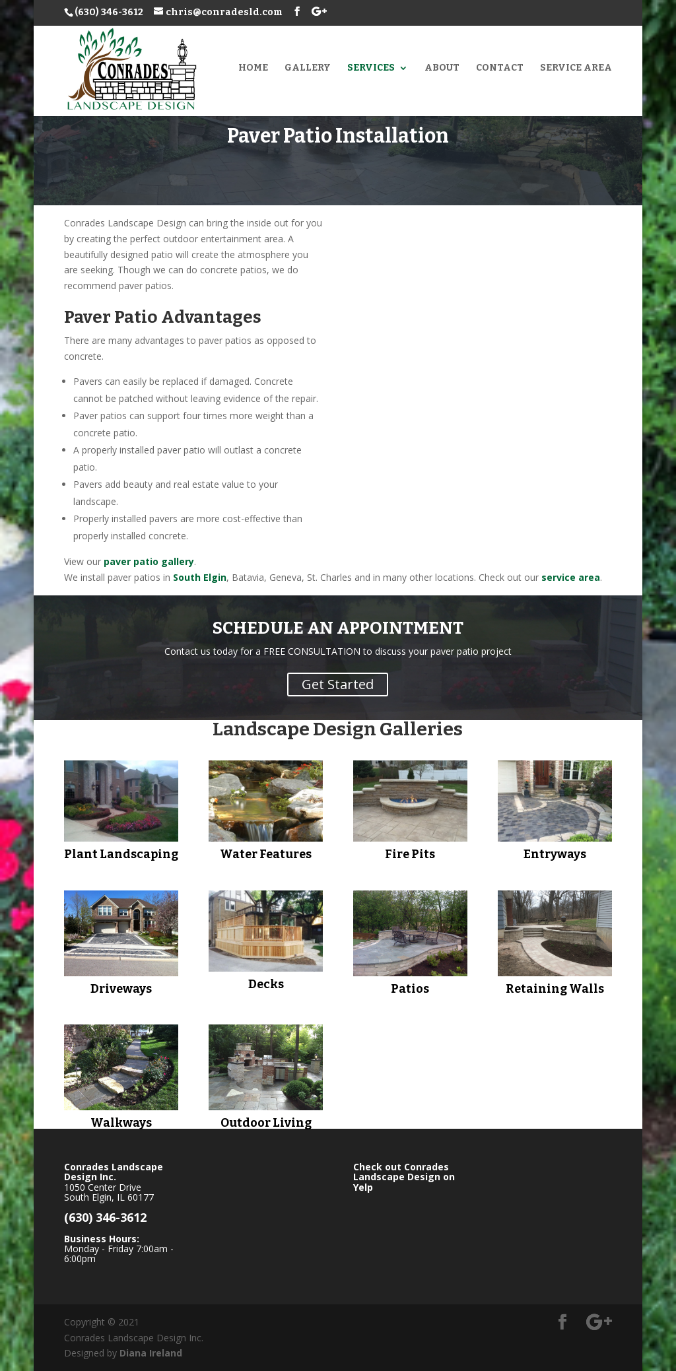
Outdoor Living (266, 1123)
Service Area (576, 68)
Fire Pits (410, 854)
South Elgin (199, 577)
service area (570, 577)
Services (371, 68)
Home (253, 68)
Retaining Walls (555, 989)
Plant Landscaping (121, 854)
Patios (410, 989)
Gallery (308, 68)
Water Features (266, 854)
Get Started (338, 684)
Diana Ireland (150, 1353)
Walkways (121, 1123)
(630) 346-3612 (109, 12)
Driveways (121, 989)
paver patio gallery (149, 561)
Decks (266, 984)
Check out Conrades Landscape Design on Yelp (404, 1176)
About (441, 68)
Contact (500, 68)
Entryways (555, 854)
